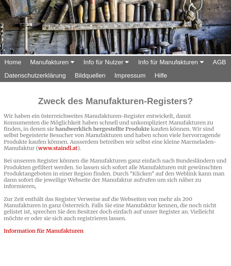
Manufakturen (52, 62)
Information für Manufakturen (43, 231)
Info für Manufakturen (171, 62)
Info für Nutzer (106, 62)
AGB (219, 62)
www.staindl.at (57, 148)
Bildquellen (90, 75)
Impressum (130, 75)
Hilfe (161, 75)
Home (12, 62)
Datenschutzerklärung (35, 75)
